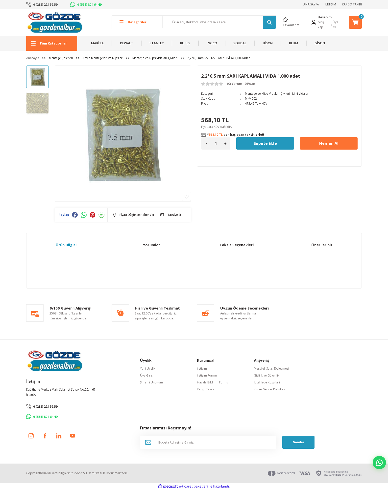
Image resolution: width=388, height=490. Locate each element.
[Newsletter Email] (208, 442)
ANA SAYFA (311, 4)
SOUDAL (239, 43)
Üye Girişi (146, 375)
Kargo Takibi (206, 389)
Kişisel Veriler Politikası (270, 389)
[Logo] (54, 22)
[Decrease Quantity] (206, 143)
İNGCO (212, 43)
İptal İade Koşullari (267, 382)
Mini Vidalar (300, 93)
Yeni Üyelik (147, 368)
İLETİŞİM (330, 4)
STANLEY (156, 43)
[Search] (219, 22)
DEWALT (126, 43)
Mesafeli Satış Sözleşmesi (271, 368)
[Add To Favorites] (186, 196)
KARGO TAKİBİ (352, 4)
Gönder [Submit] (298, 442)
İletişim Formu (207, 375)
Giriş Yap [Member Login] (321, 24)
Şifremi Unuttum (151, 382)
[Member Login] (314, 22)
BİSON (268, 43)
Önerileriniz (322, 244)
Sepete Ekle (265, 143)
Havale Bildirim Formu (212, 382)
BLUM (293, 43)
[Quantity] (215, 143)
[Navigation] (51, 43)
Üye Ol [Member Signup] (335, 24)
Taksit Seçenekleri (236, 244)
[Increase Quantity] (225, 143)
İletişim (202, 368)
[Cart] (355, 22)
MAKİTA (97, 43)
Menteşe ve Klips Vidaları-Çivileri (267, 93)
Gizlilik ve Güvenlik (266, 375)
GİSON (320, 43)
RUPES (185, 43)
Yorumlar (151, 244)
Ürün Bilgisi (66, 244)
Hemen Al (329, 143)
